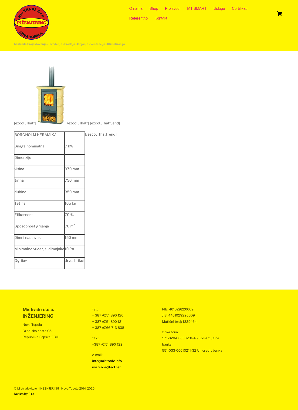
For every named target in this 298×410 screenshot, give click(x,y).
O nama (135, 8)
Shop (153, 8)
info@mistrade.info (107, 361)
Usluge (219, 8)
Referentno (138, 18)
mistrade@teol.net (106, 367)
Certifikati (239, 8)
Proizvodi (172, 8)
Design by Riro (24, 394)
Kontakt (161, 18)
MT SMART (197, 8)
